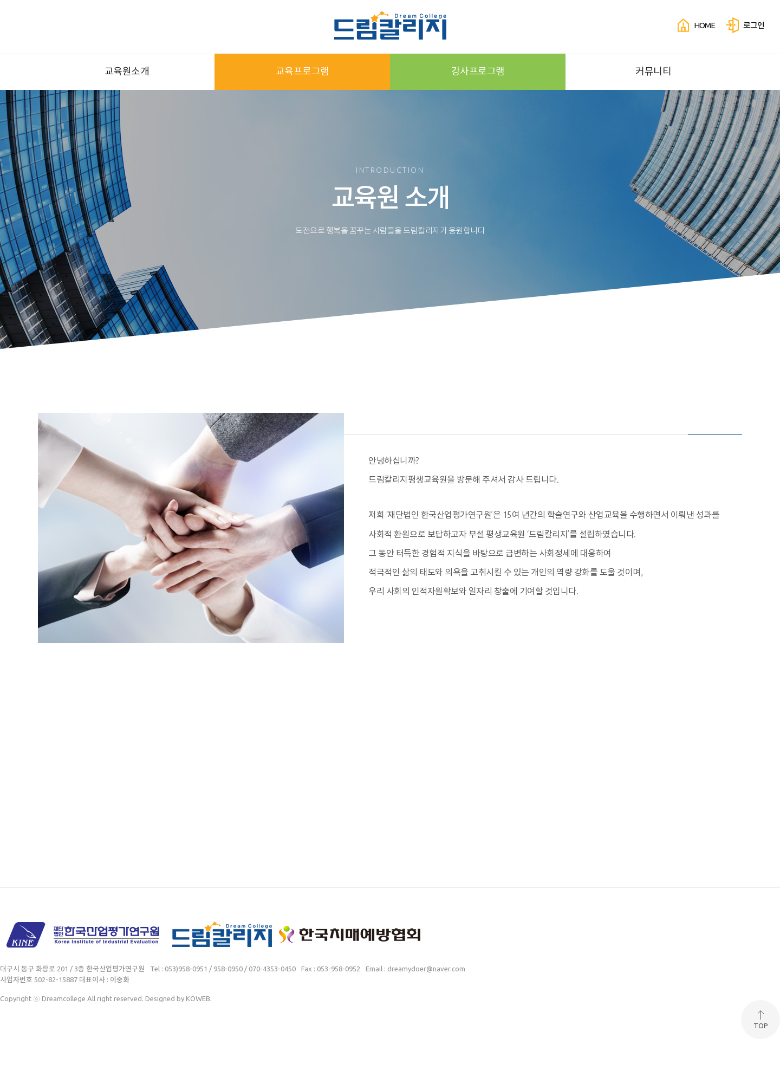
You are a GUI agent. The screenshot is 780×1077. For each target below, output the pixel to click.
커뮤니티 (653, 71)
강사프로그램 (478, 71)
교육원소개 (127, 71)
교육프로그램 (302, 71)
